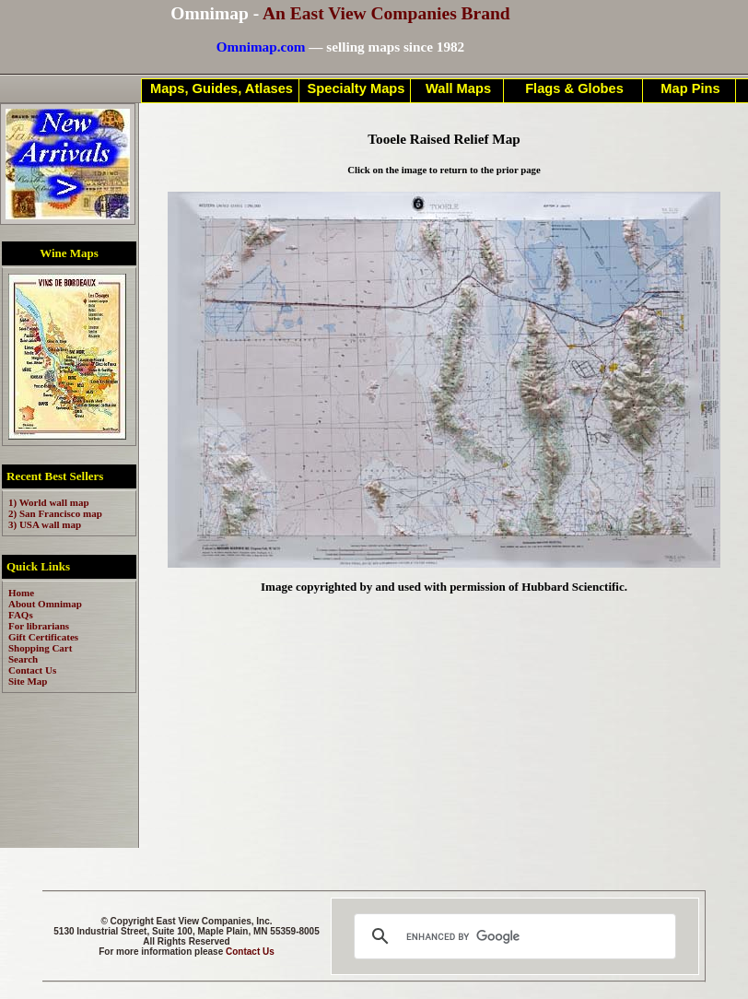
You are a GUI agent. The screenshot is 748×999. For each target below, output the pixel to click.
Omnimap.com (261, 46)
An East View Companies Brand (386, 13)
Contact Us (250, 951)
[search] (512, 936)
